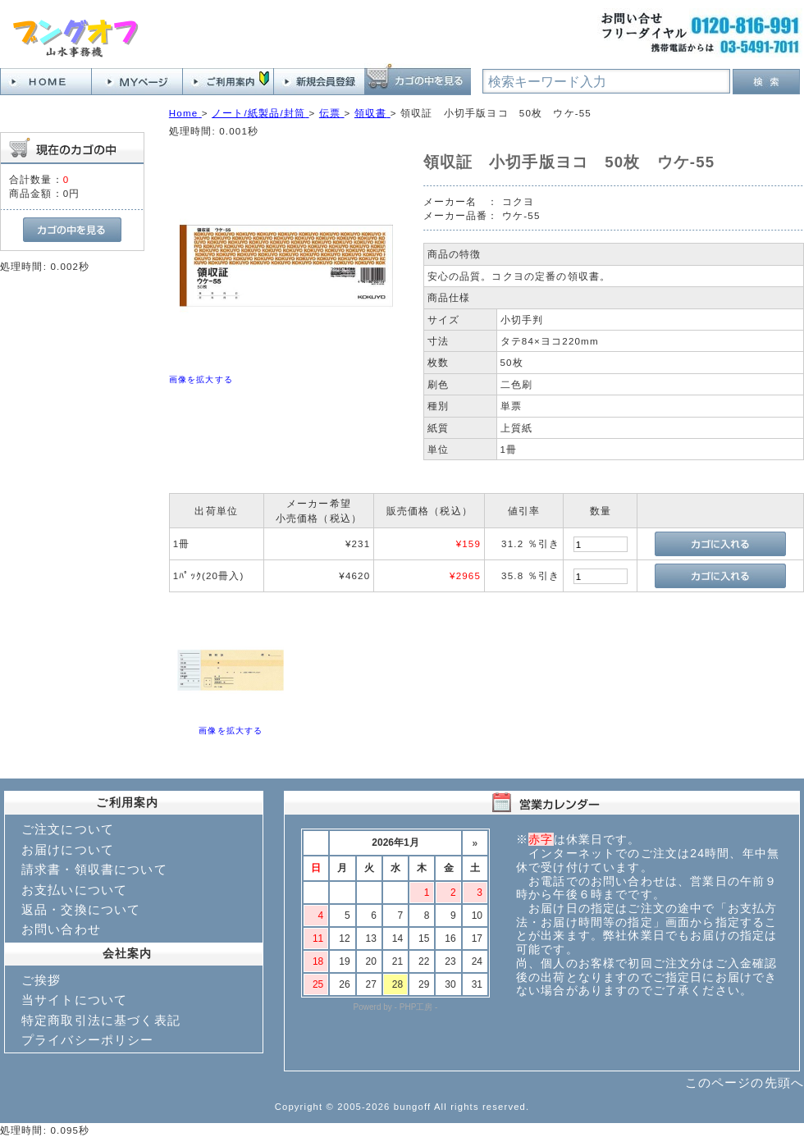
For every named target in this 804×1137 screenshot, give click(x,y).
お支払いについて (74, 890)
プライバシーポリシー (87, 1040)
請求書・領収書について (94, 869)
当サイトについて (74, 1000)
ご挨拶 (41, 980)
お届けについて (67, 849)
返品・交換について (80, 909)
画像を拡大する (201, 379)
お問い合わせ (61, 929)
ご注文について (67, 829)
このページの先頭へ (744, 1082)
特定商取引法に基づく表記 (100, 1020)
